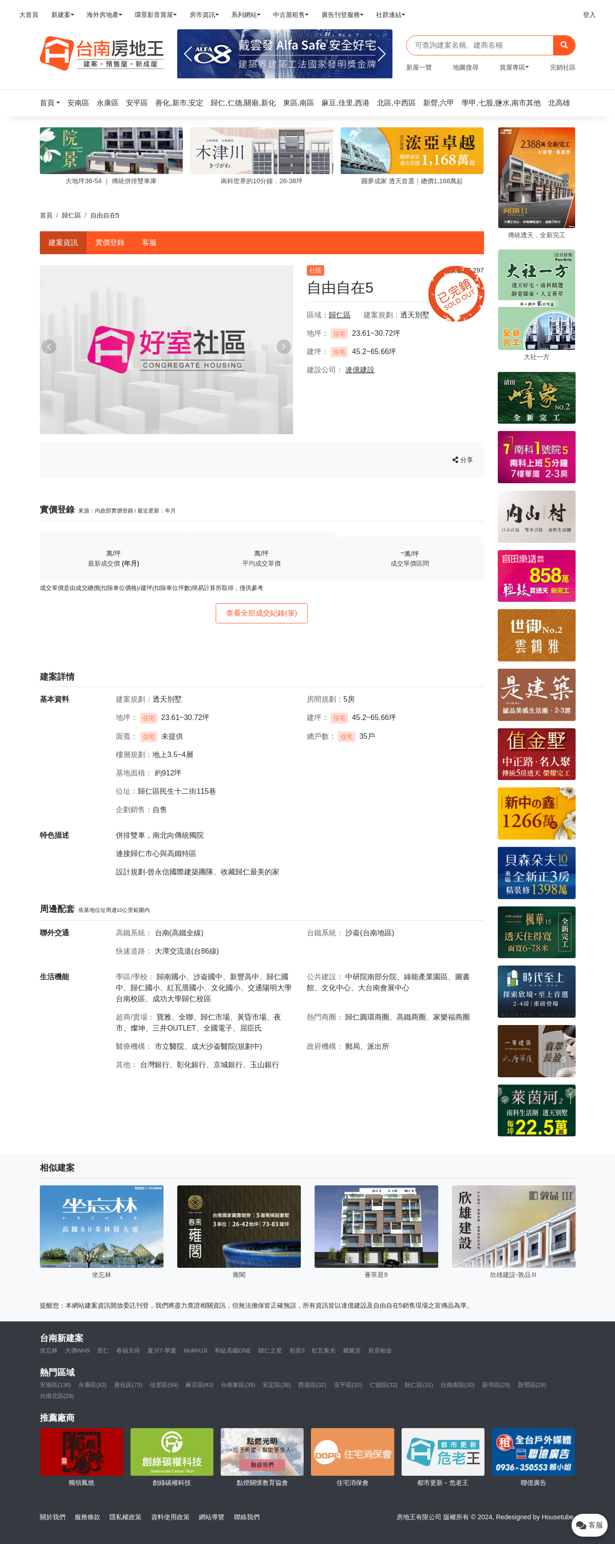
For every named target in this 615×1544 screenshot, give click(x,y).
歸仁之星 (270, 1350)
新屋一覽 (419, 67)
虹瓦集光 (324, 1350)
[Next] (382, 54)
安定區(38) (276, 1384)
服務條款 (87, 1517)
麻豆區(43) (199, 1384)
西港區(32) (312, 1384)
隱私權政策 (125, 1517)
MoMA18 (195, 1350)
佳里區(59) (164, 1384)
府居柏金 (380, 1350)
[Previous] (188, 54)
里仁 (103, 1350)
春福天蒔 (128, 1350)
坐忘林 (49, 1350)
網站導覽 (211, 1517)
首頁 (46, 215)
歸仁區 (71, 215)
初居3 (297, 1350)
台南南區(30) (458, 1384)
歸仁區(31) (419, 1384)
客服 (149, 242)
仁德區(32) (384, 1384)
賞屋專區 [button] (512, 67)
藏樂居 (352, 1350)
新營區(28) (532, 1384)
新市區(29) (496, 1384)
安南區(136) (55, 1384)
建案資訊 (63, 242)
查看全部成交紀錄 (261, 613)
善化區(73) (128, 1384)
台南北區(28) (57, 1395)
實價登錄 (110, 242)
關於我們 (52, 1517)
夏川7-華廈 (161, 1350)
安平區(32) (348, 1384)
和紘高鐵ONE (233, 1350)
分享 (462, 460)
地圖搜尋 (466, 67)
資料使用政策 (170, 1517)
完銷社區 (563, 67)
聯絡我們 (247, 1517)
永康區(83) (92, 1384)
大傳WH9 (77, 1350)
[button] (52, 103)
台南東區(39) (238, 1384)
